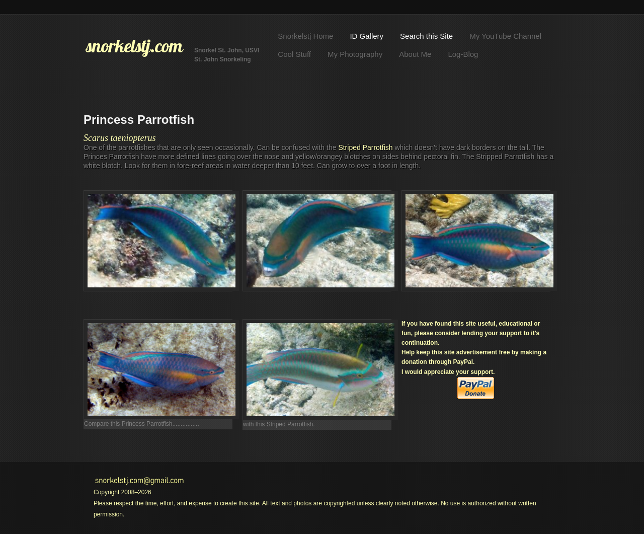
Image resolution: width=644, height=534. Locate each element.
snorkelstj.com (134, 46)
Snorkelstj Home (305, 36)
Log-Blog (463, 54)
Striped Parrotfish (365, 147)
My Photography (355, 54)
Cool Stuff (294, 54)
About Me (415, 54)
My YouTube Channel (505, 36)
